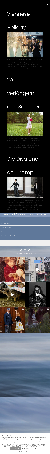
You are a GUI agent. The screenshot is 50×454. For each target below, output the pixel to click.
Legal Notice (29, 451)
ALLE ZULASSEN (15, 448)
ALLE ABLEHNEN (25, 448)
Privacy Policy (22, 451)
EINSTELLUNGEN (34, 448)
